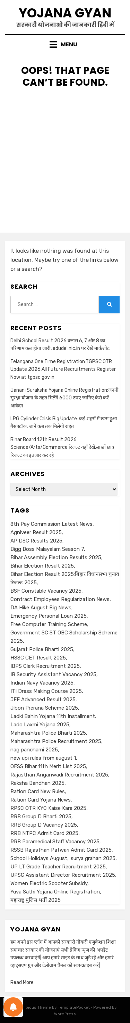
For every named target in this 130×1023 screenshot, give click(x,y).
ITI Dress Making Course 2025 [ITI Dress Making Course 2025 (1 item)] (46, 691)
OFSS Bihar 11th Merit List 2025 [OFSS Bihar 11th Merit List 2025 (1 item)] (48, 766)
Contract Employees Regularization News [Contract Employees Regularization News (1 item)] (60, 599)
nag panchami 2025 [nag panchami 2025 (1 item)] (34, 750)
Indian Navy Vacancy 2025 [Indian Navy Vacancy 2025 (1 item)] (41, 683)
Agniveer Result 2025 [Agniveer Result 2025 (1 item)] (36, 532)
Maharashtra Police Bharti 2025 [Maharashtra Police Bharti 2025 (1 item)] (48, 733)
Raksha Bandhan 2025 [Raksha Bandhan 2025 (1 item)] (37, 783)
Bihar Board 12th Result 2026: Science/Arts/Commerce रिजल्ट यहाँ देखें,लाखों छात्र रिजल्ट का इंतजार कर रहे (62, 447)
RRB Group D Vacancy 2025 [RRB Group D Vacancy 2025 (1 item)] (43, 825)
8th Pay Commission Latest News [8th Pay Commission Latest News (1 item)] (51, 524)
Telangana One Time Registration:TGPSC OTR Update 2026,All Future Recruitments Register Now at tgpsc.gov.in (63, 369)
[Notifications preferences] (13, 1007)
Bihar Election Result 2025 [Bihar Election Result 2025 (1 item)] (42, 566)
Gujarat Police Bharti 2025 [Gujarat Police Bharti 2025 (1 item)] (41, 649)
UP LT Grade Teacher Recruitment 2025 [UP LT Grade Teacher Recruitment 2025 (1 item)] (58, 867)
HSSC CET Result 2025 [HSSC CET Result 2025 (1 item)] (38, 658)
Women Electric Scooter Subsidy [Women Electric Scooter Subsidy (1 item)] (48, 883)
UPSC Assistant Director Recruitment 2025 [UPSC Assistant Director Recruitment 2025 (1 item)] (62, 875)
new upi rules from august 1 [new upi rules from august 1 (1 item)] (43, 758)
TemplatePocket (74, 1007)
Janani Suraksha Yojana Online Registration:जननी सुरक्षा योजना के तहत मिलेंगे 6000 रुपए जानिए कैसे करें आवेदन (64, 398)
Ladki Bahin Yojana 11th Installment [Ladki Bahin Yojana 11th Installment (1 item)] (52, 716)
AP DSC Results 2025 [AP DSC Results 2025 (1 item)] (36, 541)
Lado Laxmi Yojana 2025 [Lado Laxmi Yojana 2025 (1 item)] (39, 724)
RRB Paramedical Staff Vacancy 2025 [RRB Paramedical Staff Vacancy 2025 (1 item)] (54, 841)
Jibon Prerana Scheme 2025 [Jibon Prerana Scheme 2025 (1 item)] (44, 708)
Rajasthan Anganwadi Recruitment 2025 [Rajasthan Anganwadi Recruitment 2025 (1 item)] (59, 775)
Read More (22, 982)
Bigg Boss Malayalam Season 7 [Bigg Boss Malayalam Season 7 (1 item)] (47, 549)
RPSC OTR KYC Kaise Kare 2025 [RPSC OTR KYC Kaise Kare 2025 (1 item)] (48, 808)
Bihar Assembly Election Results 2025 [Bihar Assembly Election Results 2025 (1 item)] (55, 557)
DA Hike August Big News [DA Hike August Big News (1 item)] (40, 607)
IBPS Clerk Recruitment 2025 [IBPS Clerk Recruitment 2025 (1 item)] (45, 666)
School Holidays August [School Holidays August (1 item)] (38, 858)
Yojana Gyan (65, 13)
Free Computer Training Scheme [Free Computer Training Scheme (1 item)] (48, 624)
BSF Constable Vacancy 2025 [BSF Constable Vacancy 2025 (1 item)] (45, 591)
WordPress (65, 1014)
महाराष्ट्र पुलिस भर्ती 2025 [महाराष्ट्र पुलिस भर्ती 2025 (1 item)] (35, 900)
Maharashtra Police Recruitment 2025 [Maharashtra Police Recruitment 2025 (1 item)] (55, 741)
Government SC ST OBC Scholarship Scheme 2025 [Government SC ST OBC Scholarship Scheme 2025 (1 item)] (64, 637)
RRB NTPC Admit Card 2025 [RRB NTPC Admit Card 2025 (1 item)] (44, 833)
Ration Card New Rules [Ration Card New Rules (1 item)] (37, 791)
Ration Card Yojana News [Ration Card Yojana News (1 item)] (40, 800)
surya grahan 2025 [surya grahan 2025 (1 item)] (93, 858)
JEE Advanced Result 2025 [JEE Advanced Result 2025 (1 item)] (43, 699)
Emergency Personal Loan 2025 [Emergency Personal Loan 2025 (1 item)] (48, 616)
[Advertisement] (65, 167)
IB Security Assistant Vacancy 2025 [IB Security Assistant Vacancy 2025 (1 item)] (53, 674)
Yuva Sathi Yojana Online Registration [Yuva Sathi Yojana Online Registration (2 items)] (55, 892)
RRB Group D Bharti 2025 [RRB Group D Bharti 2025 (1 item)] (40, 816)
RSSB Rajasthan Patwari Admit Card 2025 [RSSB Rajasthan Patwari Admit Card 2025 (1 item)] (61, 850)
